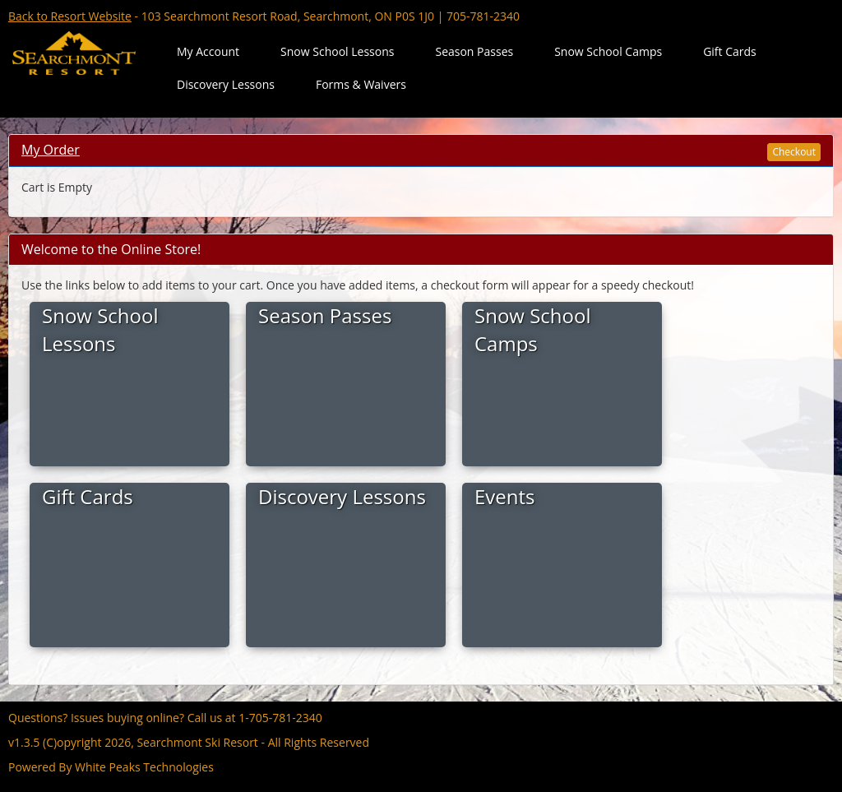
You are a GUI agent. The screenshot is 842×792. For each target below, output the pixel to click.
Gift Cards (729, 51)
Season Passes (474, 51)
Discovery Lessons (226, 84)
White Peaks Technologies (144, 767)
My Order (50, 150)
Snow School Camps (608, 51)
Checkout (794, 152)
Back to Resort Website (70, 16)
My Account (208, 51)
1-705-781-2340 (280, 717)
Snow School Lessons (337, 51)
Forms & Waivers (361, 84)
